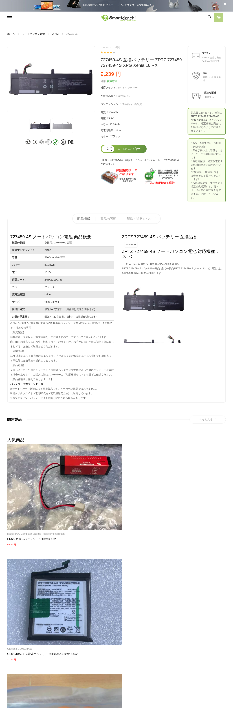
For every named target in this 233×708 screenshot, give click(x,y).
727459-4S (131, 244)
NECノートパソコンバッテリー (25, 687)
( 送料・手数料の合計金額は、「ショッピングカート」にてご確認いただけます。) (141, 162)
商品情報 (83, 219)
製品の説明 (108, 219)
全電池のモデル (150, 662)
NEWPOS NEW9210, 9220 (134, 473)
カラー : (105, 136)
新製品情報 (148, 668)
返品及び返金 (104, 674)
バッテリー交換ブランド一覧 (26, 384)
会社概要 (102, 655)
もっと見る (208, 420)
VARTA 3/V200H (91, 473)
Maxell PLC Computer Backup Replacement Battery (19, 477)
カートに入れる (129, 149)
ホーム (11, 33)
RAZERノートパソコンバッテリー (26, 668)
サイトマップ (149, 674)
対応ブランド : (109, 87)
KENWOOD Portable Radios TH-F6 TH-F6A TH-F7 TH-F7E (209, 544)
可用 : (104, 81)
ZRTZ (55, 33)
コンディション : (110, 104)
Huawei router (90, 540)
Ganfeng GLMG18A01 (57, 473)
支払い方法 (103, 668)
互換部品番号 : (109, 95)
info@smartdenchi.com (163, 680)
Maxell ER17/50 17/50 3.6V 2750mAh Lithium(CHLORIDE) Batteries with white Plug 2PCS (134, 547)
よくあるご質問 (106, 662)
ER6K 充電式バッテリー (23, 485)
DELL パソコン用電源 (64, 674)
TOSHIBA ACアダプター (66, 668)
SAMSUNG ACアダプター (66, 655)
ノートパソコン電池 (33, 33)
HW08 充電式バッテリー (98, 545)
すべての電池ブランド (154, 655)
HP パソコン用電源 (63, 680)
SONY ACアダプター (64, 662)
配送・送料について (141, 219)
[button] (218, 18)
